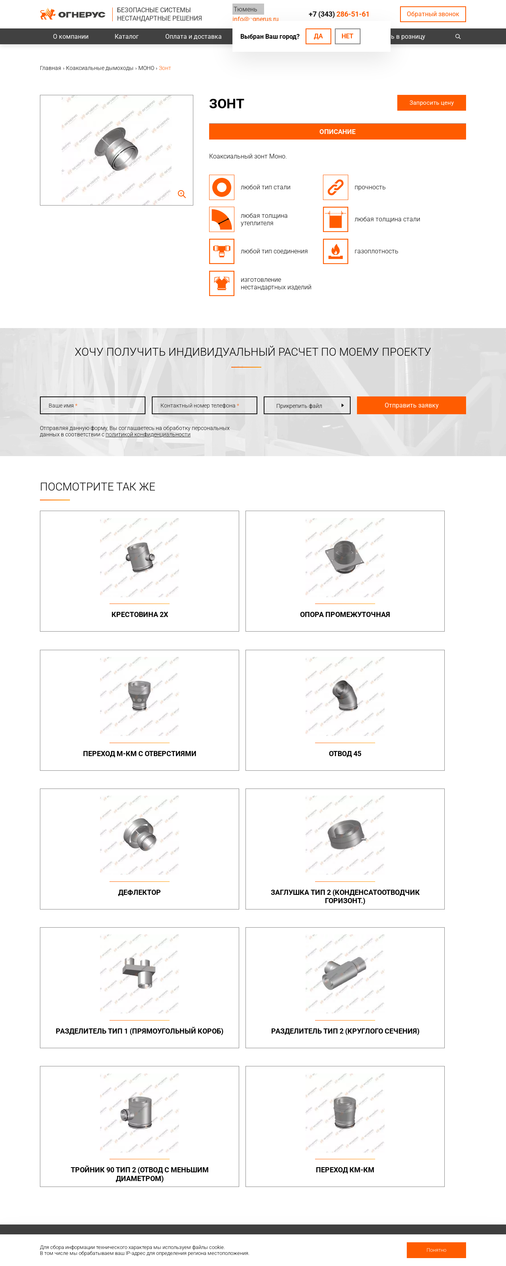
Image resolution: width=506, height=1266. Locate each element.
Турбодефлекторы (255, 1083)
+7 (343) (339, 14)
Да (318, 36)
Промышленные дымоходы (170, 1001)
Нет (347, 36)
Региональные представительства (421, 1182)
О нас (321, 1169)
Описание (338, 132)
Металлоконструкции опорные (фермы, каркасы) (424, 1004)
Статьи (323, 1231)
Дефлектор (91, 757)
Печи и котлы (331, 1083)
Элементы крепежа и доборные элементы (176, 1028)
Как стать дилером (338, 1200)
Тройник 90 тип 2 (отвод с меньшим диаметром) (90, 909)
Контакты (409, 1159)
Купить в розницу (399, 36)
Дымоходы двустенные (179, 1016)
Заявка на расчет (254, 1190)
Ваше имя (63, 405)
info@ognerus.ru (255, 19)
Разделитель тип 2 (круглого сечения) (415, 761)
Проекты (161, 1169)
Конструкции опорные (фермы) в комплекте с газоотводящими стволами (425, 1047)
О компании (71, 36)
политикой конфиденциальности (148, 434)
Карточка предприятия (343, 1210)
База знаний (248, 1159)
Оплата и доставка (193, 36)
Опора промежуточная (198, 618)
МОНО (322, 1009)
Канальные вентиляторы (182, 1095)
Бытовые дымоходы (258, 998)
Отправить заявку (400, 405)
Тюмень (244, 9)
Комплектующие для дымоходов (258, 1043)
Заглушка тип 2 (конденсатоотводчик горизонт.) (199, 766)
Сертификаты (331, 1179)
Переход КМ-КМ (199, 900)
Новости (325, 1220)
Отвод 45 (415, 614)
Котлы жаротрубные (341, 1095)
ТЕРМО (323, 1018)
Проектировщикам (256, 1169)
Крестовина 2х (90, 614)
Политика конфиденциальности (81, 1183)
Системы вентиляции (176, 1083)
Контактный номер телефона (192, 405)
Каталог (127, 36)
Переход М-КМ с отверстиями (307, 618)
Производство (414, 1169)
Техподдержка (250, 1179)
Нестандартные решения (428, 1065)
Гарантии (326, 1190)
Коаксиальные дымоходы (348, 998)
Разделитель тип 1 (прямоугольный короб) (307, 766)
